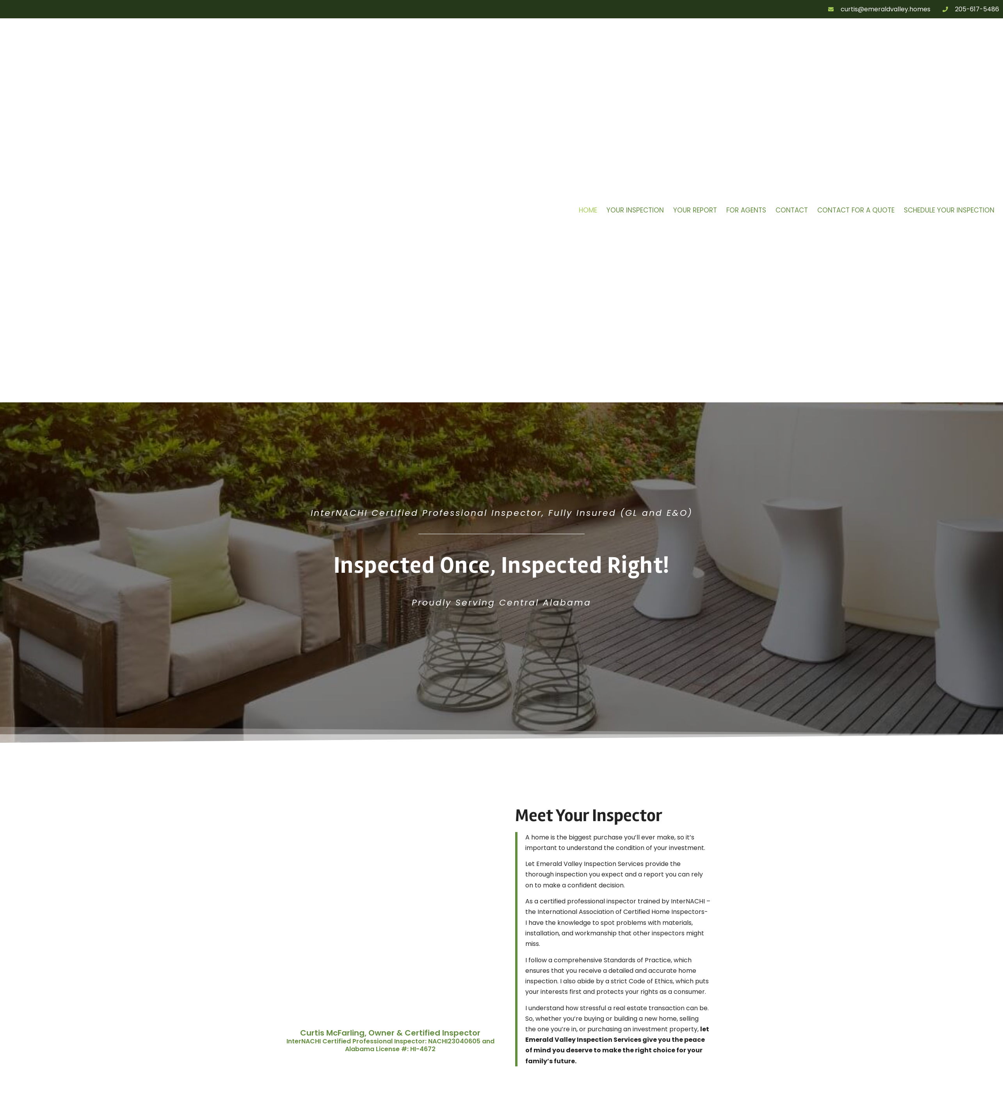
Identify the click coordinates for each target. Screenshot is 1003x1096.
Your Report (695, 210)
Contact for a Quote (856, 210)
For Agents (746, 210)
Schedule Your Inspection (949, 210)
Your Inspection (635, 210)
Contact (791, 210)
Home (588, 210)
